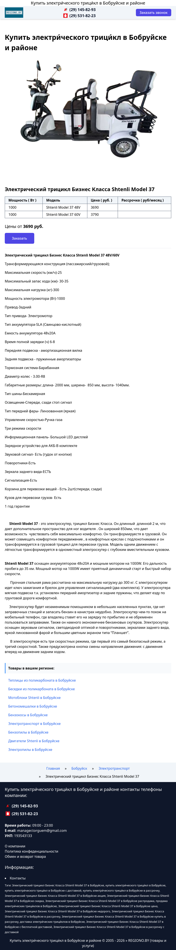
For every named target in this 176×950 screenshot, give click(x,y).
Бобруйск (79, 768)
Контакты (18, 878)
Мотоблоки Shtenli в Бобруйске (34, 697)
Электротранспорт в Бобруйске (34, 723)
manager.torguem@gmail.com (42, 830)
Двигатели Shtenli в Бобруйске (33, 741)
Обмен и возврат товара (25, 856)
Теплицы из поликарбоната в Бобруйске (42, 680)
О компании (15, 846)
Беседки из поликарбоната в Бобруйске (41, 689)
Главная (53, 768)
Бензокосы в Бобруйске (28, 715)
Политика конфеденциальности (31, 851)
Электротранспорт (114, 768)
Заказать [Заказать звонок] (19, 238)
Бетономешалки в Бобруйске (32, 706)
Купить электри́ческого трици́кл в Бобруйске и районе (88, 3)
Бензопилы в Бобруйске (28, 732)
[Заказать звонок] (153, 12)
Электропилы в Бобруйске (30, 749)
